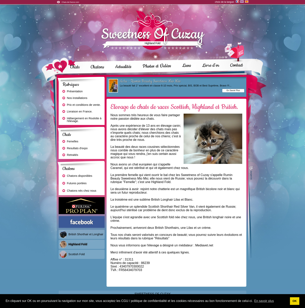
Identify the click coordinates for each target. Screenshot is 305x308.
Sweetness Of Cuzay (152, 34)
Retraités (70, 155)
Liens (186, 65)
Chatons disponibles (77, 176)
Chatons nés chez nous (79, 191)
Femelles (70, 141)
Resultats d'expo (75, 148)
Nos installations (74, 98)
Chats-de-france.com (70, 2)
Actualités (123, 67)
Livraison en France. (77, 111)
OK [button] (294, 301)
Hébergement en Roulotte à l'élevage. (81, 120)
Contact (236, 65)
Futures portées (74, 183)
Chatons (97, 67)
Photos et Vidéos (157, 66)
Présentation (72, 91)
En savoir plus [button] (264, 301)
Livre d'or (210, 65)
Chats (75, 67)
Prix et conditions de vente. (81, 105)
